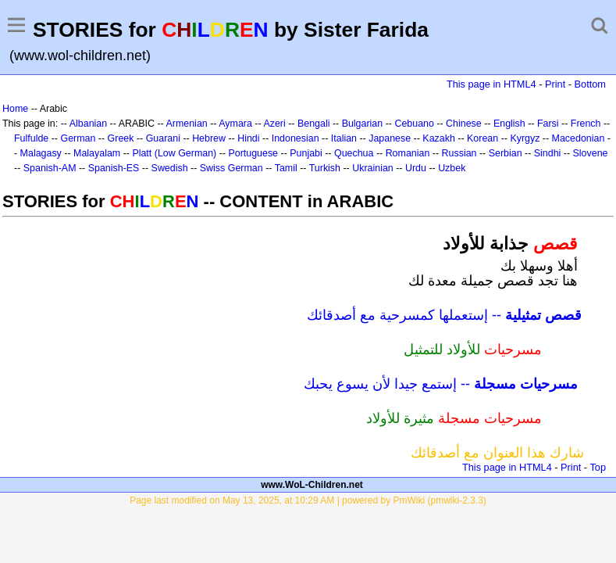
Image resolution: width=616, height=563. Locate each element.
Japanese (390, 138)
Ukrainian (372, 168)
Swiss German (231, 168)
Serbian (505, 153)
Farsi (548, 123)
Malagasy (41, 153)
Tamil (286, 168)
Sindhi (547, 153)
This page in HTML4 (491, 84)
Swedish (169, 168)
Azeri (274, 123)
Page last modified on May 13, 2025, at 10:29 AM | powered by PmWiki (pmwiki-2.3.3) (308, 500)
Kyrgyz (524, 138)
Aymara (235, 123)
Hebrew (209, 138)
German (77, 138)
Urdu (415, 168)
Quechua (353, 153)
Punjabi (306, 153)
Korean (482, 138)
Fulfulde (31, 138)
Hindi (248, 138)
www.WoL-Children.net (312, 484)
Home (15, 108)
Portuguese (253, 153)
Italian (344, 138)
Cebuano (414, 123)
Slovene (590, 153)
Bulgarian (362, 123)
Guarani (163, 138)
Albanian (88, 123)
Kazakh (438, 138)
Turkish (324, 168)
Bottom (590, 84)
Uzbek (451, 168)
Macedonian (578, 138)
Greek (121, 138)
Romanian (408, 153)
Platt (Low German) (174, 153)
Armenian (186, 123)
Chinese (464, 123)
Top (597, 467)
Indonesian (295, 138)
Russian (459, 153)
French (586, 123)
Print (555, 84)
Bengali (313, 123)
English (509, 123)
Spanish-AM (50, 168)
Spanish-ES (114, 168)
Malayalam (96, 153)
